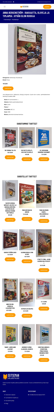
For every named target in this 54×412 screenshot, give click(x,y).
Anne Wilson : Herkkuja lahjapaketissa (10, 306)
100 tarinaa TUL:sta (10, 150)
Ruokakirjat (15, 19)
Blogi (6, 403)
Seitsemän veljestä (10, 394)
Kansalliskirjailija (9, 400)
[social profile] (14, 2)
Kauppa (47, 6)
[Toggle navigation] (5, 6)
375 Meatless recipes (27, 309)
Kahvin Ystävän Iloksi (10, 252)
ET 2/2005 (44, 301)
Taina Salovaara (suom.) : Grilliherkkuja (43, 212)
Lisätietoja (8, 88)
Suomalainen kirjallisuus (11, 397)
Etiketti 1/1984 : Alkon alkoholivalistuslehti (43, 261)
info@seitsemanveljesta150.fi (44, 2)
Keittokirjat (7, 19)
